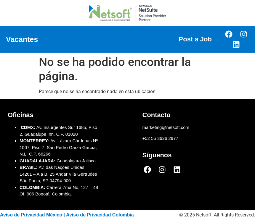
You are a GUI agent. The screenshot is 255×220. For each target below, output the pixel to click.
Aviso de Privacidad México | (33, 214)
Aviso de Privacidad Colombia (100, 214)
